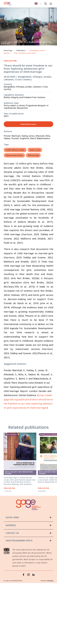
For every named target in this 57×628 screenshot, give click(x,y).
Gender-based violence (14, 155)
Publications (20, 50)
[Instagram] (28, 581)
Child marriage (33, 155)
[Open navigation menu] (50, 3)
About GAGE (11, 521)
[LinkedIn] (33, 581)
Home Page (8, 50)
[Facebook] (23, 581)
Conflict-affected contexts (15, 150)
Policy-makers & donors (17, 532)
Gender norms (34, 150)
